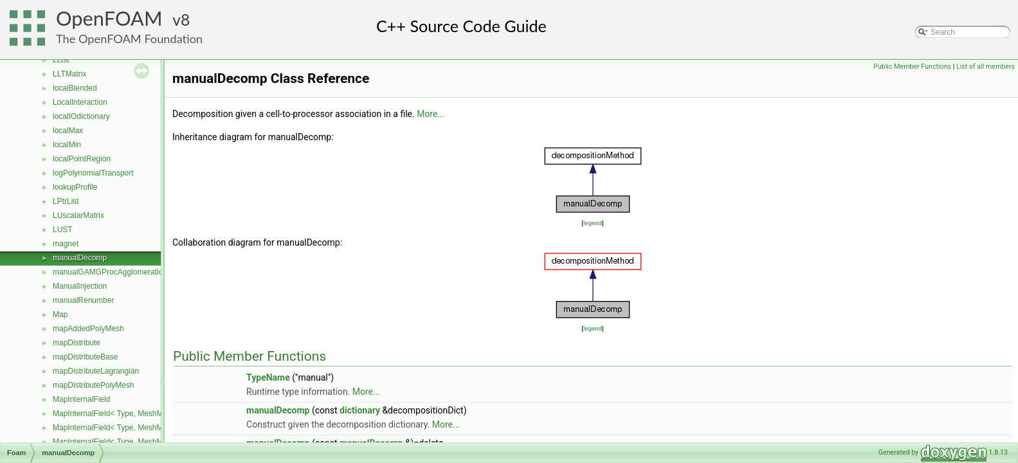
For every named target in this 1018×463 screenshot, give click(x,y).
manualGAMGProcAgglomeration (110, 272)
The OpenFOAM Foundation (129, 39)
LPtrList (66, 201)
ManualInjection (80, 286)
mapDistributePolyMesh (93, 385)
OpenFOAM (109, 18)
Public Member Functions (912, 66)
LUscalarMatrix (78, 215)
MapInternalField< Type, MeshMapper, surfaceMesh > (145, 427)
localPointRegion (82, 158)
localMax (68, 130)
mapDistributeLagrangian (96, 371)
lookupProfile (75, 187)
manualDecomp (80, 257)
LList (61, 59)
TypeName (268, 377)
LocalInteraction (80, 102)
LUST (63, 229)
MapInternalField (81, 399)
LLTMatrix (69, 73)
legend (592, 222)
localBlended (75, 88)
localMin (67, 144)
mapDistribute (76, 342)
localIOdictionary (81, 116)
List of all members (985, 66)
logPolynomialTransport (93, 172)
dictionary (360, 410)
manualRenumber (83, 300)
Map (60, 314)
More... (430, 114)
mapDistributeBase (85, 356)
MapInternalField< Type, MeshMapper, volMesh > (137, 441)
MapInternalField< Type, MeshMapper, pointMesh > (141, 413)
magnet (65, 243)
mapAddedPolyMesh (88, 328)
